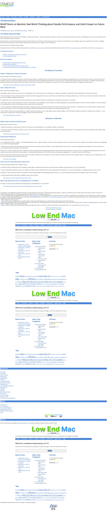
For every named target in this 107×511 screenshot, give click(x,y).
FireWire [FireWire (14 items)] (57, 276)
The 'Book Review (39, 48)
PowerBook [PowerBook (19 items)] (61, 284)
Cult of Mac (3, 373)
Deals (7, 17)
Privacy (59, 189)
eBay (1, 412)
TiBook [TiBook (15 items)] (45, 286)
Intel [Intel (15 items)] (20, 279)
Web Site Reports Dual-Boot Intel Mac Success (17, 134)
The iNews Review (98, 48)
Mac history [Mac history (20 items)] (62, 279)
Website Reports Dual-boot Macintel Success (14, 62)
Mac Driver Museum (5, 392)
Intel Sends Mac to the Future (13, 115)
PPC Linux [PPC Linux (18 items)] (23, 286)
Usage (54, 189)
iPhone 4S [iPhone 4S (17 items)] (37, 279)
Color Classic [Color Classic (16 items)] (53, 276)
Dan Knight (24, 30)
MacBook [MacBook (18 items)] (52, 279)
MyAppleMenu (4, 378)
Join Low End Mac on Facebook (53, 209)
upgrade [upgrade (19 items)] (48, 286)
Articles (20, 17)
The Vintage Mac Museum (6, 385)
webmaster (15, 199)
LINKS (2, 201)
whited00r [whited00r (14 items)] (52, 286)
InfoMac (2, 379)
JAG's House (3, 393)
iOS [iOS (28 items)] (23, 279)
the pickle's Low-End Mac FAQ (7, 398)
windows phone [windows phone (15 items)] (61, 286)
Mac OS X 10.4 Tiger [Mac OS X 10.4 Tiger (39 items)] (37, 282)
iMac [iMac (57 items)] (17, 279)
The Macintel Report (7, 20)
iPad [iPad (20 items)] (27, 279)
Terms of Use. (85, 205)
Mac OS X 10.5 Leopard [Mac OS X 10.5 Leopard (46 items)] (53, 282)
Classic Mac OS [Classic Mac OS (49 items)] (44, 276)
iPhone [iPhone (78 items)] (31, 279)
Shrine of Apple (4, 375)
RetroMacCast (3, 384)
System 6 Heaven (4, 395)
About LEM (45, 189)
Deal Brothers (3, 387)
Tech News (38, 268)
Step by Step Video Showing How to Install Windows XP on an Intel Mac (24, 186)
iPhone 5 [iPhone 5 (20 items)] (42, 279)
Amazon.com (3, 404)
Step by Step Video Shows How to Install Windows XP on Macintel (19, 67)
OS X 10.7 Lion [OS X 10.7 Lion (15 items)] (44, 284)
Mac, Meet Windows (11, 159)
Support (38, 17)
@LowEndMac (45, 17)
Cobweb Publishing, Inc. (34, 195)
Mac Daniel (41, 258)
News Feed (49, 225)
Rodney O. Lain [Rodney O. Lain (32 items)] (30, 286)
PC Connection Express (6, 407)
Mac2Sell (2, 390)
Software (32, 17)
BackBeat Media (22, 423)
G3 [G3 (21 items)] (60, 276)
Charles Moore (10, 30)
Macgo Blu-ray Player (5, 409)
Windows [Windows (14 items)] (56, 286)
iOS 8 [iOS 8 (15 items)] (25, 279)
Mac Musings (41, 248)
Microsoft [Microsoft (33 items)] (22, 284)
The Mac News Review (75, 48)
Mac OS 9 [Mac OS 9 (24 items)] (19, 282)
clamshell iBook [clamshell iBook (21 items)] (34, 276)
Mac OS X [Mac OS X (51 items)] (26, 282)
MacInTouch (3, 376)
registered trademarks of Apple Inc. (59, 197)
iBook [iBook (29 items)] (64, 276)
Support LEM (57, 225)
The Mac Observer (4, 381)
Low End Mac (38, 246)
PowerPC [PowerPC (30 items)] (18, 286)
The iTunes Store (4, 406)
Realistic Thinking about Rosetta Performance (14, 54)
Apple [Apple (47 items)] (22, 276)
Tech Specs (14, 17)
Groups (26, 17)
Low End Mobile (39, 269)
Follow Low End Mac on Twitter (53, 207)
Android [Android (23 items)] (17, 276)
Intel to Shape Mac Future (9, 56)
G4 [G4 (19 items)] (61, 276)
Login (64, 225)
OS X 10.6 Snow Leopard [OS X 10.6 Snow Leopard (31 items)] (33, 284)
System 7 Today (4, 396)
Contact (63, 189)
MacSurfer (2, 372)
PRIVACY (3, 205)
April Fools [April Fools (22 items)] (27, 276)
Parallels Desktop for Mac (6, 410)
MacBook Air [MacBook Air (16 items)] (56, 279)
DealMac (2, 388)
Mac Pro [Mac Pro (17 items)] (17, 284)
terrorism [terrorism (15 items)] (41, 286)
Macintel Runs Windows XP (10, 64)
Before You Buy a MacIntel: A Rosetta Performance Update (20, 85)
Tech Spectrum (42, 251)
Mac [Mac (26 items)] (49, 279)
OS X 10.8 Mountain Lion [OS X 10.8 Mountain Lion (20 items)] (53, 284)
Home (2, 17)
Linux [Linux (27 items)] (45, 279)
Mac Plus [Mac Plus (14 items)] (64, 495)
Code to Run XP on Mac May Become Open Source (15, 65)
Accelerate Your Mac (5, 382)
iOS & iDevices (41, 260)
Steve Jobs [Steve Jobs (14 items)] (37, 286)
